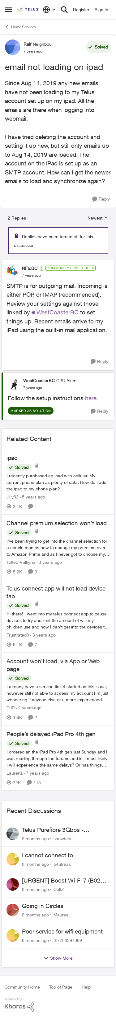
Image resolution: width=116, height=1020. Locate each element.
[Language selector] (49, 9)
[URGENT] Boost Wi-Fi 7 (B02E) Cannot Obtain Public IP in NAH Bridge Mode (64, 880)
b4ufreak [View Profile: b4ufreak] (62, 863)
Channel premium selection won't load (56, 523)
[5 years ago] (32, 497)
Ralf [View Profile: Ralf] (27, 44)
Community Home (22, 987)
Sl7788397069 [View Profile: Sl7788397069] (68, 940)
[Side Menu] (8, 9)
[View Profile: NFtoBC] (12, 271)
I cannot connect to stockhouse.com (47, 855)
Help (86, 987)
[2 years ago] (28, 707)
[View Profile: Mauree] (12, 910)
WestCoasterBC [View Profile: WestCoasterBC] (39, 380)
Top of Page (60, 987)
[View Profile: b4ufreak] (12, 859)
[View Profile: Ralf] (12, 47)
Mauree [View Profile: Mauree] (61, 914)
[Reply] (101, 199)
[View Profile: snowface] (12, 834)
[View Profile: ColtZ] (12, 884)
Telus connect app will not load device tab (55, 592)
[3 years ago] (49, 562)
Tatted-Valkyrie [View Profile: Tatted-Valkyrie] (20, 562)
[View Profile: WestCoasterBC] (14, 384)
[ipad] (58, 482)
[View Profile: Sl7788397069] (12, 935)
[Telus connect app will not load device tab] (58, 620)
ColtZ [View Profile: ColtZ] (59, 889)
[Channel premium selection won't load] (58, 547)
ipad (12, 457)
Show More (58, 958)
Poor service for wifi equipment (62, 931)
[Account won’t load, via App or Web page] (58, 693)
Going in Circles (42, 905)
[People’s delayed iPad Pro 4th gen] (58, 758)
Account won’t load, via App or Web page (53, 665)
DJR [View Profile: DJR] (10, 707)
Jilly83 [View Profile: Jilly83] (12, 496)
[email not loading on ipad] (31, 275)
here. (91, 398)
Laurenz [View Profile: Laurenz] (14, 773)
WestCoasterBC (58, 312)
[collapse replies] (58, 263)
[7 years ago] (36, 773)
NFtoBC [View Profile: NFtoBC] (29, 268)
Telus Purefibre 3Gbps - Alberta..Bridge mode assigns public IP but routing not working (64, 830)
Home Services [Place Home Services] (20, 26)
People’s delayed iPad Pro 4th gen (51, 733)
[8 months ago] (35, 838)
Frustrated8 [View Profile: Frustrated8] (17, 635)
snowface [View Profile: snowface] (63, 838)
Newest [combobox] (98, 218)
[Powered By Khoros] (58, 1005)
